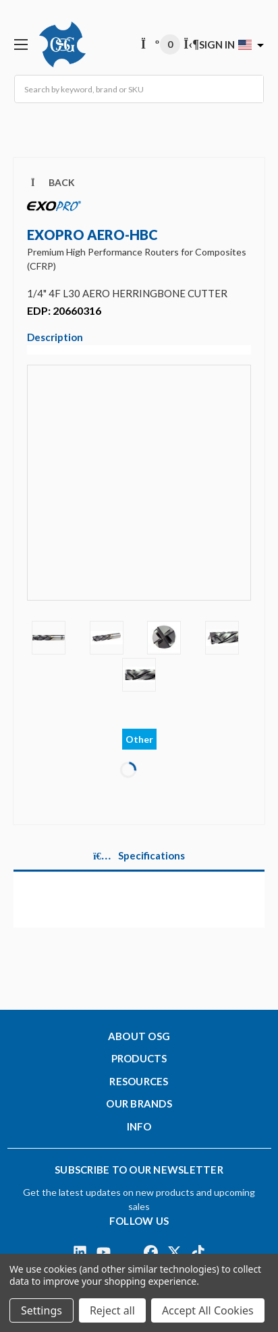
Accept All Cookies (208, 1310)
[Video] (139, 492)
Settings (41, 1310)
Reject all (112, 1310)
